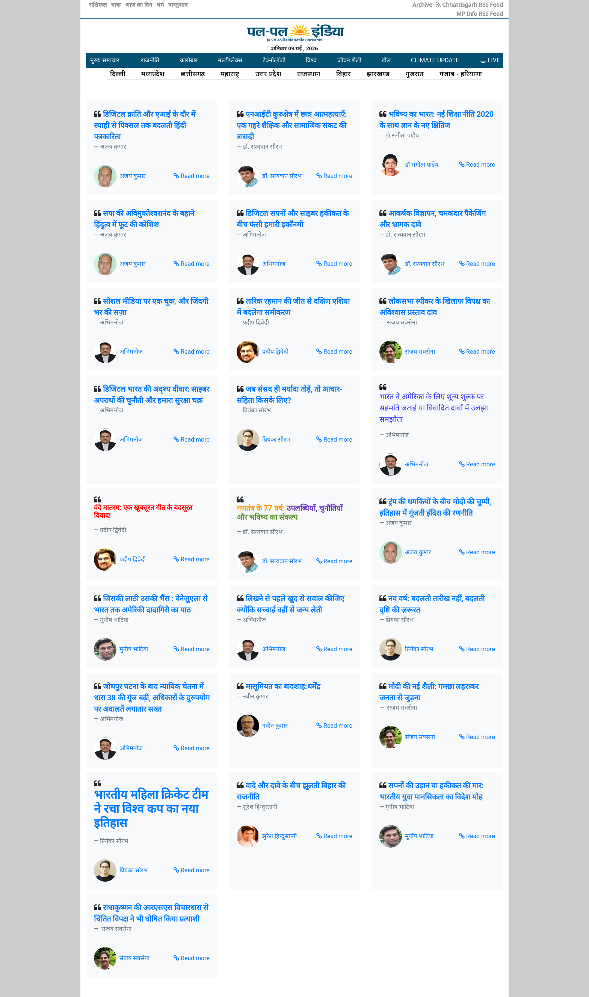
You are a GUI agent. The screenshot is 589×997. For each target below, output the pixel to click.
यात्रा (116, 4)
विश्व (311, 60)
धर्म (161, 4)
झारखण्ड (378, 73)
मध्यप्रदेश (153, 73)
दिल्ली (117, 73)
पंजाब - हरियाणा (460, 73)
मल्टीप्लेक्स (230, 60)
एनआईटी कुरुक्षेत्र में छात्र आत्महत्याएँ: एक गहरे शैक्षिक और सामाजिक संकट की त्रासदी (292, 125)
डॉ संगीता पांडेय (421, 164)
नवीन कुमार (275, 725)
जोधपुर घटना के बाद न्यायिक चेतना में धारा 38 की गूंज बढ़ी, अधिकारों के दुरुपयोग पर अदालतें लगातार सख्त (152, 697)
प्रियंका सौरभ (276, 439)
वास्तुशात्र (177, 4)
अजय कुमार (132, 175)
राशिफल (98, 4)
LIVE (490, 60)
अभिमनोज (273, 263)
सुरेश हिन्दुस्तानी (279, 836)
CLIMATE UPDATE (435, 60)
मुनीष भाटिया (133, 649)
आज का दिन (139, 4)
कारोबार (189, 60)
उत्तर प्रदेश (268, 73)
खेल (386, 60)
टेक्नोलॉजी (274, 60)
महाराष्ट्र (229, 73)
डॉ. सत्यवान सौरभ (282, 175)
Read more (192, 175)
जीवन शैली (349, 60)
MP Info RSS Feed (479, 13)
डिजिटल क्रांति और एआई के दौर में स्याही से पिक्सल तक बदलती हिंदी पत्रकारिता (144, 125)
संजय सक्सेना (420, 351)
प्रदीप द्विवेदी (275, 351)
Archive (422, 4)
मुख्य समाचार (104, 60)
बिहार (343, 73)
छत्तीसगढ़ (193, 73)
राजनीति (150, 60)
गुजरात (415, 73)
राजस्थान (308, 73)
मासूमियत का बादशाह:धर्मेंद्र (283, 686)
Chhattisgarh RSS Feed (469, 4)
